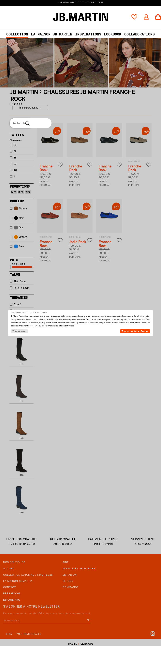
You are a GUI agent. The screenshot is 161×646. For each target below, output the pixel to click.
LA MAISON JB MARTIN (51, 34)
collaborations (139, 34)
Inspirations (88, 34)
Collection (17, 34)
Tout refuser (19, 331)
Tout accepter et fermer (135, 331)
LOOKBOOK (112, 34)
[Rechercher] (27, 123)
